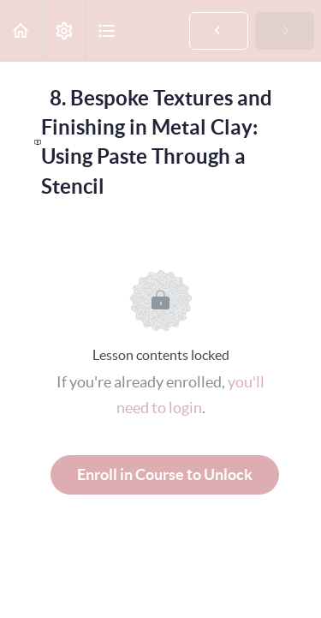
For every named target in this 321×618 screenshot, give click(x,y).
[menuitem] (64, 30)
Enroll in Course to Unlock (165, 474)
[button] (21, 30)
